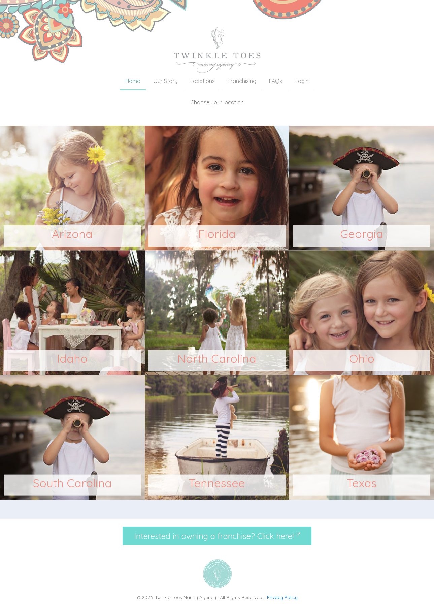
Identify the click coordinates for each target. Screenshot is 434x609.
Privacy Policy (282, 597)
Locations (202, 80)
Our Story (165, 80)
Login (302, 80)
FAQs (275, 80)
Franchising (242, 80)
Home (132, 80)
